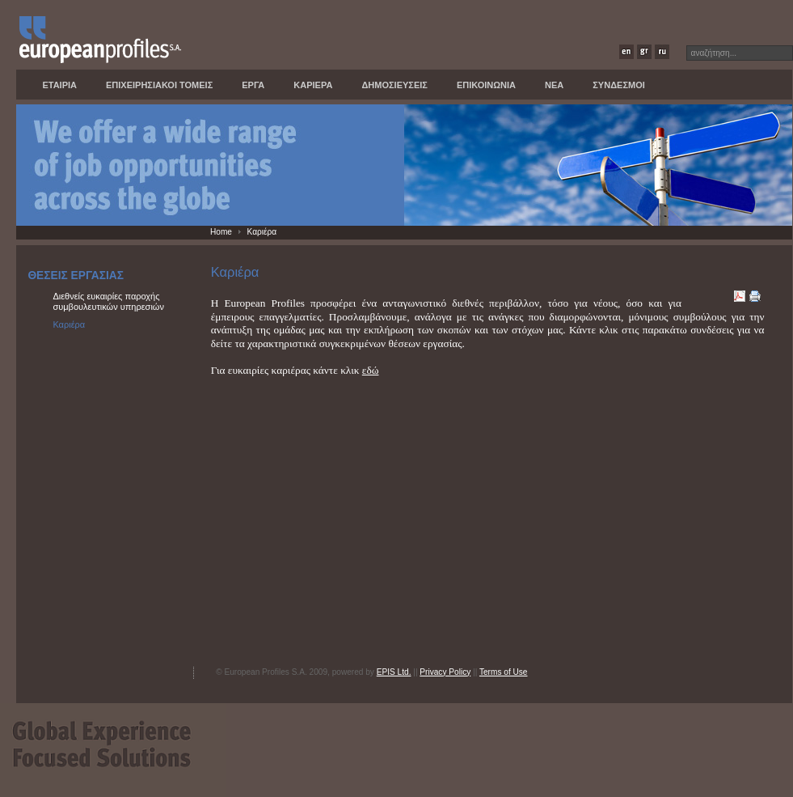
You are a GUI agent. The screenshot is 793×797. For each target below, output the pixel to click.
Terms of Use (503, 672)
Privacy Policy (445, 672)
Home (221, 231)
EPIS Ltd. (394, 672)
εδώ (370, 370)
